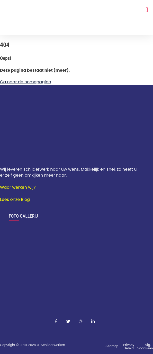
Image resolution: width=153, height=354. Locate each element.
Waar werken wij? (18, 187)
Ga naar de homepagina (25, 82)
